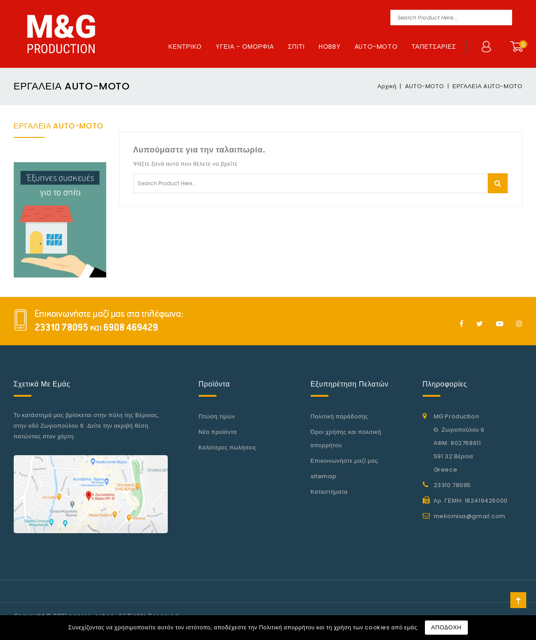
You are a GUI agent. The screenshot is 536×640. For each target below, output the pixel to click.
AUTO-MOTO (376, 46)
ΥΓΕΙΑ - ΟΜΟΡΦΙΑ (245, 46)
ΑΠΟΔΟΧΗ (446, 627)
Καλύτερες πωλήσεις (228, 447)
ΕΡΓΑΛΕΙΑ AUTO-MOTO (59, 126)
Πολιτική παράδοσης (339, 416)
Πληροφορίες (445, 384)
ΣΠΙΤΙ (296, 46)
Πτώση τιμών (217, 416)
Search (504, 17)
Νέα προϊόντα (218, 432)
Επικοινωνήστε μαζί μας (344, 461)
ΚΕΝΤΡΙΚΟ (184, 46)
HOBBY (329, 46)
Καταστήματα (329, 492)
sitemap (324, 476)
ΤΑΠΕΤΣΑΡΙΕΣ (434, 46)
